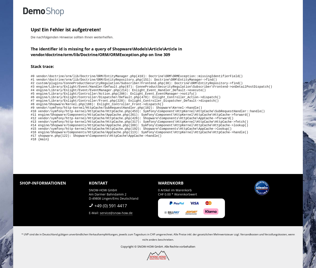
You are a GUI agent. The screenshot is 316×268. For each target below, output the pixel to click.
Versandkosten (249, 234)
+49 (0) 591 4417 (108, 206)
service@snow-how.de (116, 213)
